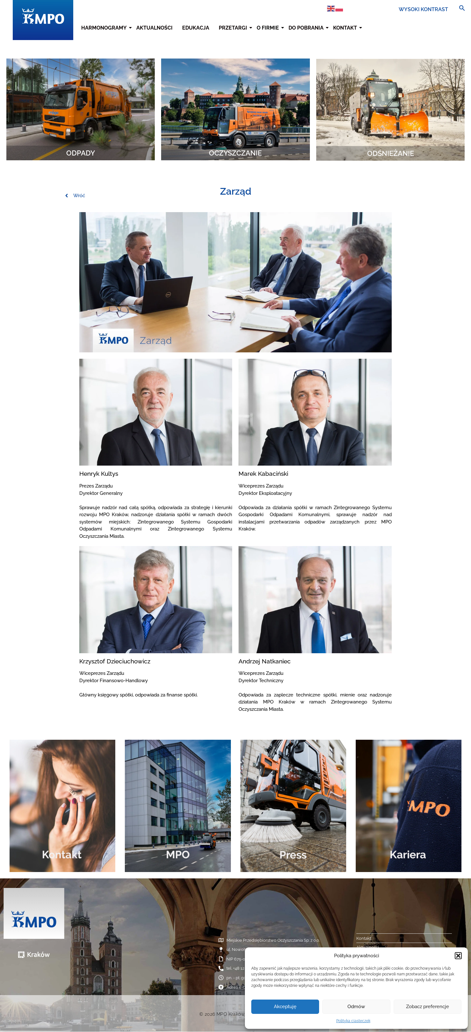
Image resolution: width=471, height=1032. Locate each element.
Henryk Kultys (98, 473)
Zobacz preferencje (427, 1006)
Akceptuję (285, 1006)
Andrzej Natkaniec (265, 661)
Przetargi (234, 28)
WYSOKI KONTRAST (423, 9)
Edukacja (195, 28)
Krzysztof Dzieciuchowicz (114, 661)
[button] (458, 955)
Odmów (356, 1006)
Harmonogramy (104, 28)
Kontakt (346, 28)
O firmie (269, 28)
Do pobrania (307, 28)
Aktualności (154, 28)
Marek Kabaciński (263, 473)
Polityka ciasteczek (353, 1021)
